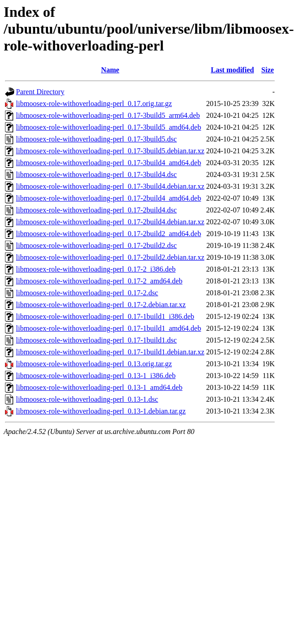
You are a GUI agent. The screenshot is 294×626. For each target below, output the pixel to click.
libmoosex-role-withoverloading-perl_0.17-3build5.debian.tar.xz (110, 151)
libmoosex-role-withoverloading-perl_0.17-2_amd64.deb (99, 281)
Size (267, 70)
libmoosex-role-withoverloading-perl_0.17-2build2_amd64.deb (108, 233)
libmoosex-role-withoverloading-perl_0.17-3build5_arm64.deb (108, 115)
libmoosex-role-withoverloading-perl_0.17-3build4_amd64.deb (108, 163)
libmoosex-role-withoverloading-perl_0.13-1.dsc (87, 399)
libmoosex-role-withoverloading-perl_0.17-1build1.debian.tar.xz (110, 352)
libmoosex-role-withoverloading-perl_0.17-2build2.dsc (96, 245)
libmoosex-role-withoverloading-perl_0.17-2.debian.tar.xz (101, 304)
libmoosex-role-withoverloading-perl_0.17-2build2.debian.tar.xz (110, 257)
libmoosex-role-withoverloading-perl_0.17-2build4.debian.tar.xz (110, 222)
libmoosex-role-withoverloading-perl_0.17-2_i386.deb (95, 269)
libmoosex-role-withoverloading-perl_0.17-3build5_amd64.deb (108, 127)
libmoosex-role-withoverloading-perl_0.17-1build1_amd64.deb (108, 328)
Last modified (232, 70)
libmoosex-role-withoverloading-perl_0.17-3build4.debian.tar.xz (110, 186)
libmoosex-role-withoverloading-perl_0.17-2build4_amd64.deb (108, 198)
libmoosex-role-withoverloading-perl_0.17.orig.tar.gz (94, 103)
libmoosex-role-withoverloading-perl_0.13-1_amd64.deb (99, 387)
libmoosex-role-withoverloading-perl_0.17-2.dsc (87, 293)
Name (110, 70)
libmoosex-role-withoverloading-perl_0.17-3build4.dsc (96, 174)
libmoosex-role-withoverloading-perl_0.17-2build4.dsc (96, 210)
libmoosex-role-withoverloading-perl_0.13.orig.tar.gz (94, 364)
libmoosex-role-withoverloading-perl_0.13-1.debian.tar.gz (101, 411)
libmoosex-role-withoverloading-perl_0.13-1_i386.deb (95, 375)
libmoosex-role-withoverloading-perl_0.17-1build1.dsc (96, 340)
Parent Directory (40, 92)
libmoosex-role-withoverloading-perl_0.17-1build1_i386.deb (105, 316)
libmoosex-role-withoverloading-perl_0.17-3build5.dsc (96, 139)
